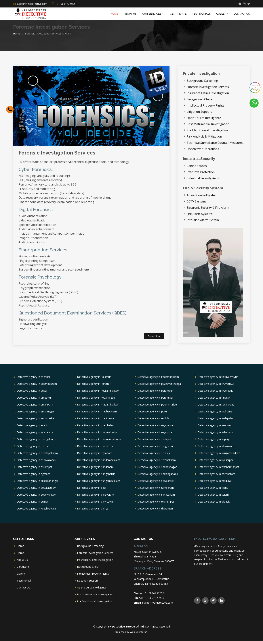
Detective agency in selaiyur (153, 453)
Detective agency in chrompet (34, 467)
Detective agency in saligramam (156, 446)
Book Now (154, 336)
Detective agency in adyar (32, 390)
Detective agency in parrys (92, 508)
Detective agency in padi (91, 487)
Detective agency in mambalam (96, 425)
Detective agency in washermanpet (218, 467)
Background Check (199, 99)
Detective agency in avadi (32, 425)
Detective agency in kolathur (94, 377)
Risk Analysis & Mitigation (204, 136)
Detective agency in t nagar (214, 397)
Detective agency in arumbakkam (36, 418)
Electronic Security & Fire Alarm (208, 208)
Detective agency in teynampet (155, 501)
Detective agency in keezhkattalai (36, 508)
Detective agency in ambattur (34, 397)
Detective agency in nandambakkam (98, 460)
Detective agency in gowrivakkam (36, 494)
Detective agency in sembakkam (156, 460)
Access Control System (202, 195)
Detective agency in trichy (213, 487)
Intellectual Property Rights (205, 105)
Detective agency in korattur (93, 384)
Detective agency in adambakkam (37, 384)
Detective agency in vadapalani (216, 418)
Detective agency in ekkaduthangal (37, 481)
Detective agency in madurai (214, 481)
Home (114, 13)
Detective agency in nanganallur (96, 474)
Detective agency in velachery (215, 432)
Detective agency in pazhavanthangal (159, 384)
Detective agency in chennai (33, 377)
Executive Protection (201, 172)
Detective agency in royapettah (155, 425)
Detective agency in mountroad (95, 446)
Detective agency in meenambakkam (99, 439)
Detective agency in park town (95, 501)
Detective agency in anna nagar (35, 411)
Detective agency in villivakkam (216, 446)
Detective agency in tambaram (155, 487)
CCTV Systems (196, 201)
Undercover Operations (203, 149)
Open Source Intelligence (204, 118)
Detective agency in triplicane (215, 411)
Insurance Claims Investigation (208, 93)
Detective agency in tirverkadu (215, 390)
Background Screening (202, 81)
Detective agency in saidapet (154, 439)
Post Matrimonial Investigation (208, 124)
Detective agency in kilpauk (214, 501)
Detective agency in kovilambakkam (98, 390)
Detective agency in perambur (155, 390)
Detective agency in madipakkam (96, 418)
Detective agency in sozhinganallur (157, 474)
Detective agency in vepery (213, 439)
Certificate (178, 13)
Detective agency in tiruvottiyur (216, 384)
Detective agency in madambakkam (98, 404)
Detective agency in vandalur (215, 425)
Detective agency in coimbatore (216, 474)
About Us (130, 13)
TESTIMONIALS (201, 13)
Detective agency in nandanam (95, 467)
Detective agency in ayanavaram (36, 432)
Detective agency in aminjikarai (35, 404)
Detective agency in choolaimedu (36, 460)
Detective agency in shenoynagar (157, 467)
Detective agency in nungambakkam (98, 481)
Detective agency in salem (213, 494)
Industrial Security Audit (203, 178)
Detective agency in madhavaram (97, 411)
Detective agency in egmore (33, 474)
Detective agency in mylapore (94, 453)
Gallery (222, 13)
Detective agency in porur (152, 411)
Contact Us (241, 13)
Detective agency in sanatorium (156, 494)
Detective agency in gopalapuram (36, 487)
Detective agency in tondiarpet (216, 404)
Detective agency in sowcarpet (155, 481)
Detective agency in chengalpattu (36, 439)
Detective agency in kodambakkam (158, 377)
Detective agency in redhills (153, 418)
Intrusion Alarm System (203, 220)
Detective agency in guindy (32, 501)
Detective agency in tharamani (155, 508)
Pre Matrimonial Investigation (207, 130)
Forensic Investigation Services (57, 153)
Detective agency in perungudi (155, 397)
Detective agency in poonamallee (157, 404)
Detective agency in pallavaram (95, 494)
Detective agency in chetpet (33, 446)
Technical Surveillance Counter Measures (215, 143)
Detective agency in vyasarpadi (216, 460)
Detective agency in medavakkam (97, 432)
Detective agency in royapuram (155, 432)
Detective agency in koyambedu (96, 397)
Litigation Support (199, 112)
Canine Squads (197, 166)
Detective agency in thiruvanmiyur (218, 377)
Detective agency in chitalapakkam (37, 453)
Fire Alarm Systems (200, 214)
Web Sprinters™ (139, 632)
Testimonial (24, 580)
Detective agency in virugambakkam (219, 453)
